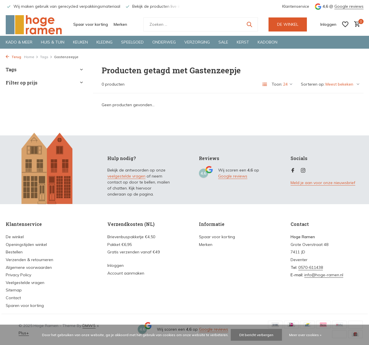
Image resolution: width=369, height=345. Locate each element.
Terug (13, 57)
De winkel (15, 236)
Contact (13, 297)
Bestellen (14, 252)
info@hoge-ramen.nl (323, 274)
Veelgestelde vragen (25, 282)
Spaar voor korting (90, 24)
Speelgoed (132, 42)
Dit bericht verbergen (256, 335)
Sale (223, 42)
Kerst (243, 42)
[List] (264, 84)
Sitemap (14, 290)
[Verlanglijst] (345, 24)
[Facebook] (293, 170)
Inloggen (115, 265)
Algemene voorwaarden (29, 267)
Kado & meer (19, 42)
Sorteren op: (313, 84)
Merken (120, 24)
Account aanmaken (125, 273)
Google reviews (349, 6)
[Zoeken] (200, 24)
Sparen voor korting (25, 305)
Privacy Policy (18, 274)
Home (31, 57)
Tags (46, 57)
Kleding (104, 42)
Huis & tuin (52, 42)
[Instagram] (303, 170)
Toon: (277, 84)
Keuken (80, 42)
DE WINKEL (287, 24)
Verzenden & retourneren (29, 259)
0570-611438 (310, 267)
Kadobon (267, 42)
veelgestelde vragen (126, 176)
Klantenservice (295, 6)
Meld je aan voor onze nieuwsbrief (323, 182)
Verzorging (197, 42)
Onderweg (164, 42)
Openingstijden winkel (26, 244)
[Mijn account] (328, 24)
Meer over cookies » (305, 335)
